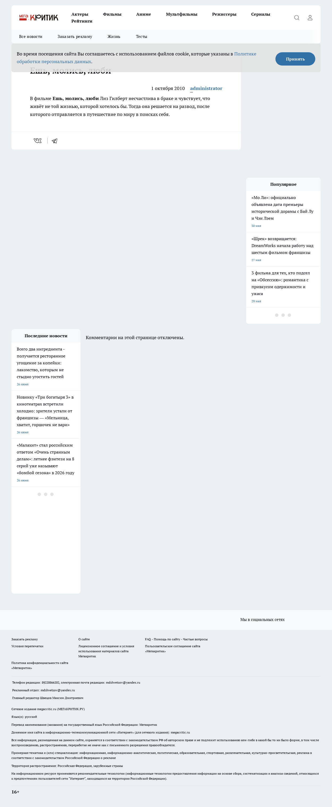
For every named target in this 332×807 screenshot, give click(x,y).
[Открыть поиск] (296, 17)
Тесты (141, 36)
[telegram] (56, 140)
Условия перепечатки (27, 646)
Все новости (30, 36)
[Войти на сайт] (310, 17)
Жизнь (114, 36)
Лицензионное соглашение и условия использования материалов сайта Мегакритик (106, 651)
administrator (206, 88)
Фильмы (112, 14)
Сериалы (260, 14)
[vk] (38, 140)
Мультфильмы (181, 14)
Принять (295, 59)
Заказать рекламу (75, 36)
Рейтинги (81, 21)
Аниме (143, 14)
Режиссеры (224, 14)
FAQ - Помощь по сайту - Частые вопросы (176, 639)
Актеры (79, 14)
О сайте (84, 639)
